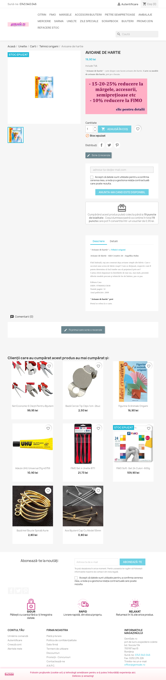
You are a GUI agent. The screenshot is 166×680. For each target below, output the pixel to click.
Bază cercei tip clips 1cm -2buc (82, 405)
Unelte (72, 21)
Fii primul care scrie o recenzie (83, 330)
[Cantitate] (89, 129)
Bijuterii (128, 21)
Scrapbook (110, 21)
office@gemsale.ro (134, 664)
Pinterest (117, 145)
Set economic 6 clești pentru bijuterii (32, 405)
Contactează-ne (56, 661)
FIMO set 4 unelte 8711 (83, 468)
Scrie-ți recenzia (98, 155)
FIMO (52, 14)
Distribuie (101, 145)
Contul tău (16, 630)
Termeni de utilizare (57, 648)
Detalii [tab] (114, 241)
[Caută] (137, 34)
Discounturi (53, 652)
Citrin (42, 14)
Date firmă (52, 644)
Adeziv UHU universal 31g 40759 (32, 468)
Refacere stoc (48, 27)
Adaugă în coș (114, 129)
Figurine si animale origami (133, 405)
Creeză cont (15, 644)
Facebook (11, 590)
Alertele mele (15, 648)
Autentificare (15, 640)
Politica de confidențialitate (62, 640)
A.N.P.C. (51, 665)
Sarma (59, 21)
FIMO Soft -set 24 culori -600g (133, 468)
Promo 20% (145, 21)
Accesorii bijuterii (88, 14)
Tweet (109, 145)
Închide (9, 674)
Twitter (18, 590)
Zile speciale (89, 21)
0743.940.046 (28, 4)
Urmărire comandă (18, 636)
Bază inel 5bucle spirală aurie (33, 530)
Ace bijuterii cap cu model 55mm (83, 530)
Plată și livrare (54, 636)
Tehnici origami (118, 249)
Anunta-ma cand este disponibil (122, 192)
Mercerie (44, 21)
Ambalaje (145, 14)
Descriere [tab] (99, 241)
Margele (65, 14)
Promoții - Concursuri (58, 657)
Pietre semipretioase (120, 14)
